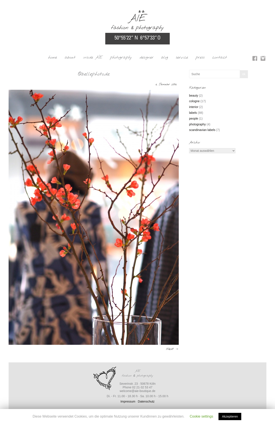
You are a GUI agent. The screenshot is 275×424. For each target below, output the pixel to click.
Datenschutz (146, 401)
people (193, 118)
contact (219, 57)
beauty (193, 95)
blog (164, 57)
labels (193, 112)
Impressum (128, 401)
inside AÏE (92, 57)
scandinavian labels (202, 130)
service (182, 57)
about (70, 57)
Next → (172, 349)
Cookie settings (201, 416)
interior (193, 107)
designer (147, 57)
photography (121, 57)
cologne (194, 101)
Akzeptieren (230, 416)
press (200, 57)
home (52, 57)
